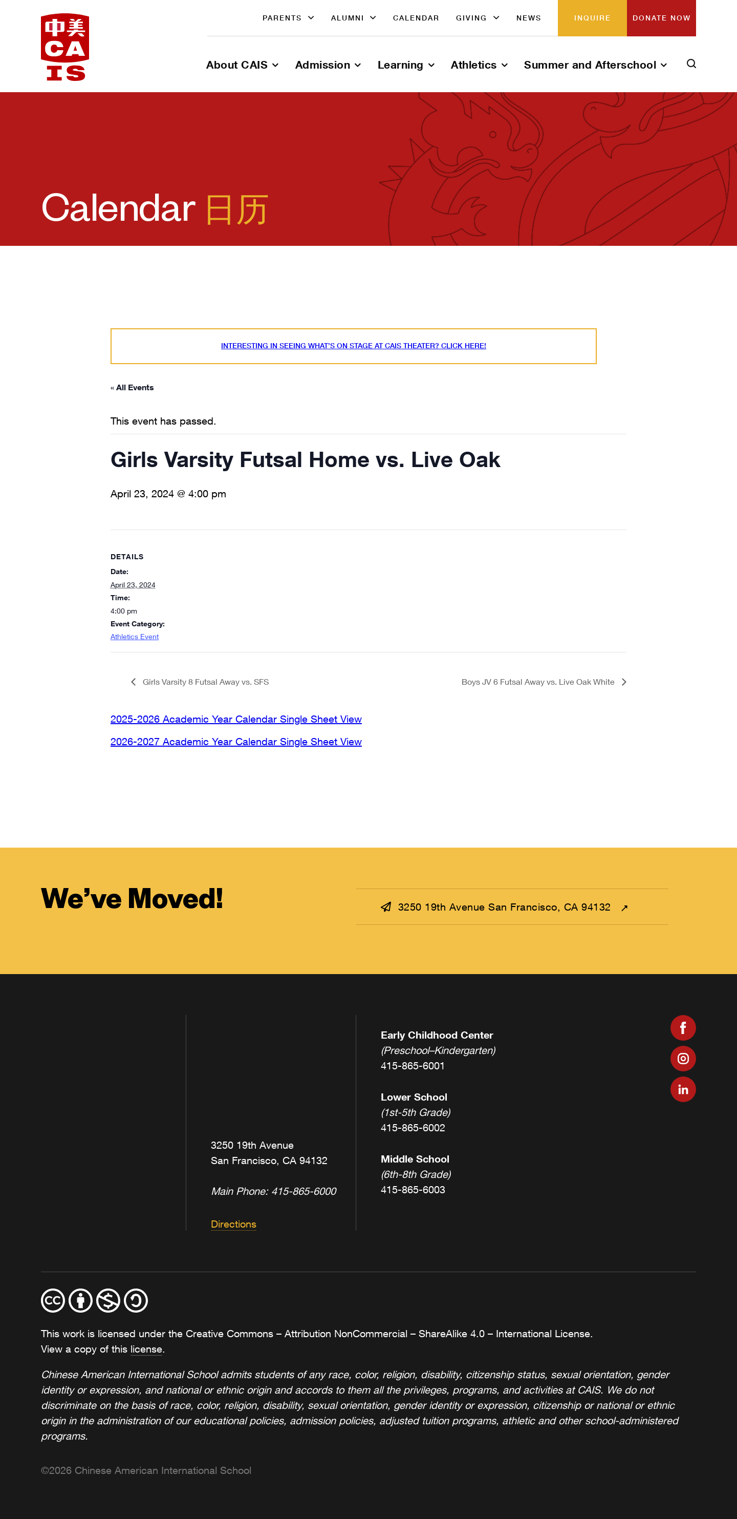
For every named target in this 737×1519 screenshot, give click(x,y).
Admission (323, 64)
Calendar (416, 18)
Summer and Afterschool (590, 64)
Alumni (347, 18)
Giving (471, 18)
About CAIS (237, 64)
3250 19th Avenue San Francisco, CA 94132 (497, 907)
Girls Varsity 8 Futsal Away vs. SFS (205, 681)
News (528, 18)
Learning (401, 64)
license (146, 1349)
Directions (233, 1224)
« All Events (132, 387)
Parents (282, 18)
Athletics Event (135, 636)
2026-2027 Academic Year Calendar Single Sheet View (236, 741)
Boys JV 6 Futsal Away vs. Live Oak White (539, 681)
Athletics (474, 64)
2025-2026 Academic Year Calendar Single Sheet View (236, 719)
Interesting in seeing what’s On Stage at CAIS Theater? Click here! (353, 346)
